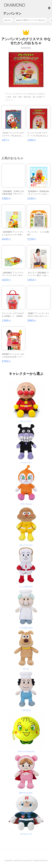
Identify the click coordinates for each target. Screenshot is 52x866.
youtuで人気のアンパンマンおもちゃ (31, 20)
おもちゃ (8, 20)
